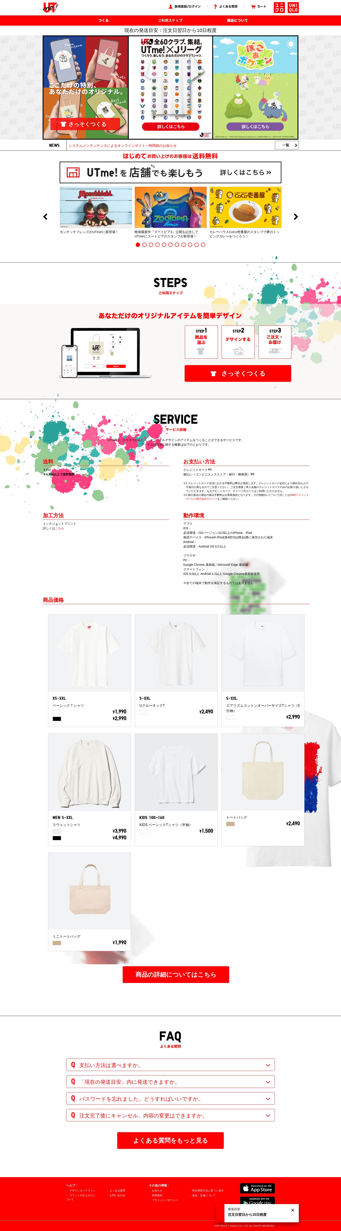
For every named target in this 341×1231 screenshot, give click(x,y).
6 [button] (170, 245)
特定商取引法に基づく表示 (208, 1190)
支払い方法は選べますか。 (111, 1065)
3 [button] (151, 245)
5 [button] (164, 245)
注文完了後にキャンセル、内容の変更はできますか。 (143, 1115)
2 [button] (144, 245)
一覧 (285, 145)
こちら (59, 528)
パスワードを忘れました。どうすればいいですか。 (141, 1099)
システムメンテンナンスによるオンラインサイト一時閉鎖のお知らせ (123, 145)
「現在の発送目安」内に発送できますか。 (129, 1082)
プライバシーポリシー (165, 1200)
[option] (96, 210)
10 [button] (196, 245)
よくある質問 (117, 1190)
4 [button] (157, 245)
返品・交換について (204, 1195)
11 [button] (203, 245)
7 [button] (177, 245)
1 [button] (138, 245)
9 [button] (190, 245)
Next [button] (296, 217)
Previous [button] (45, 217)
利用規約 (157, 1195)
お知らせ (157, 1190)
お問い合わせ (117, 1195)
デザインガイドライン (82, 1190)
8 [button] (183, 245)
